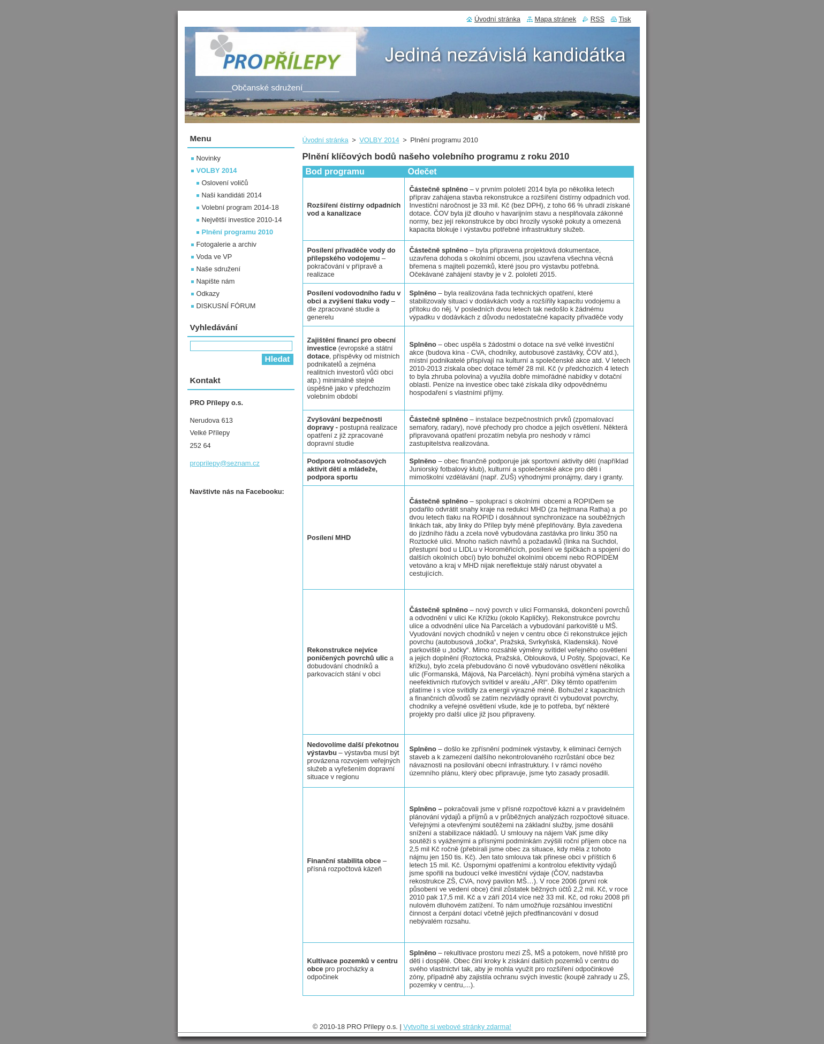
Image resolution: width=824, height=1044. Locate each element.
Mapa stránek (556, 19)
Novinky (208, 158)
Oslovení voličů (225, 183)
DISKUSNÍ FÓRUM (226, 306)
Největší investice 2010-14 (242, 220)
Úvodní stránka (326, 140)
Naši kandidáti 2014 (232, 195)
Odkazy (208, 293)
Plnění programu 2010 (238, 232)
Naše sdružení (218, 269)
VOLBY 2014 (379, 140)
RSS (597, 19)
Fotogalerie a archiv (226, 244)
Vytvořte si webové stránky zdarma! (457, 1027)
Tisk (625, 19)
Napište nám (215, 281)
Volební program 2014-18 (240, 207)
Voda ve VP (214, 257)
